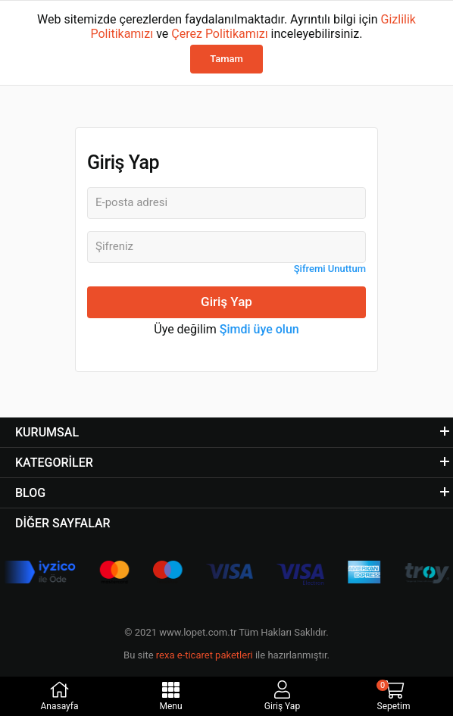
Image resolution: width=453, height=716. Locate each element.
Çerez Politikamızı (219, 34)
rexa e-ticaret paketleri (204, 655)
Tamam (226, 58)
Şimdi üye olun (259, 329)
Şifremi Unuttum (330, 268)
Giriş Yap (226, 301)
